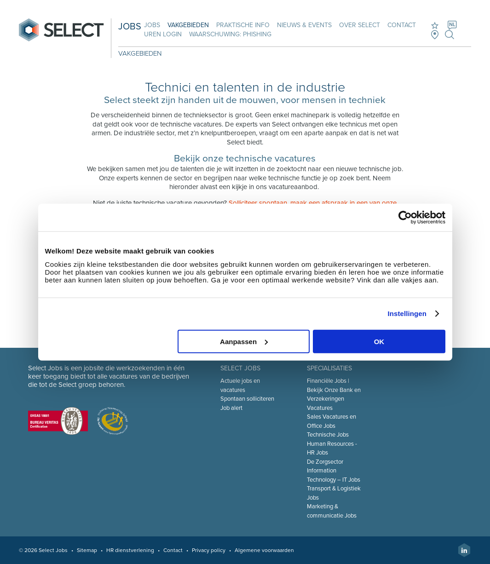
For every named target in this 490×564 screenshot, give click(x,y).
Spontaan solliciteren (247, 399)
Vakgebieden (188, 25)
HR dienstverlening (130, 550)
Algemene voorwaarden (264, 550)
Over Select (359, 25)
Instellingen (407, 313)
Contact (401, 25)
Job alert (231, 408)
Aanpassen (244, 341)
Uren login (163, 34)
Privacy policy (208, 550)
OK (379, 341)
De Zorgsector (325, 462)
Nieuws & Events (304, 25)
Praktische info (243, 25)
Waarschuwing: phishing (230, 34)
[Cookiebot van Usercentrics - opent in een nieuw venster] (405, 217)
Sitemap (87, 550)
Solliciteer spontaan (258, 203)
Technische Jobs (328, 434)
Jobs (152, 25)
